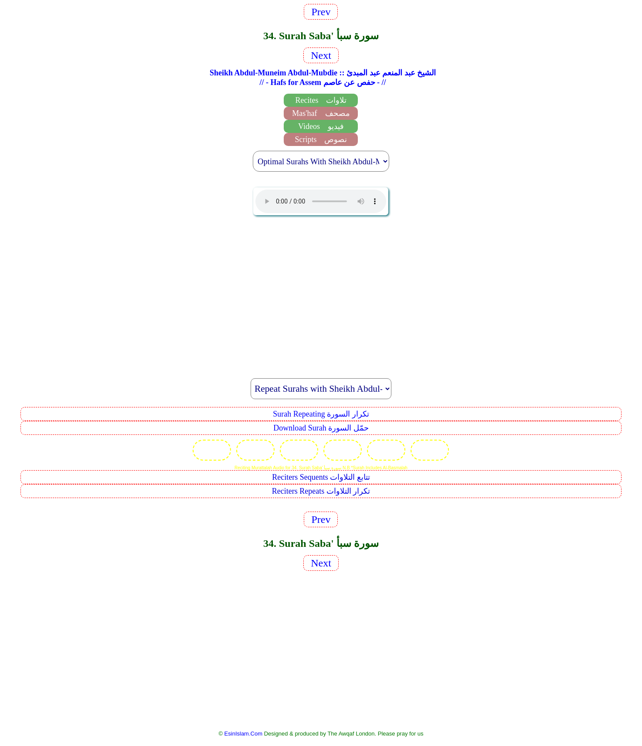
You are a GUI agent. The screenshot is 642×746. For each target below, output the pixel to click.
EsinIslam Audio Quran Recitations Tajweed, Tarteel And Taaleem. (320, 201)
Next (321, 55)
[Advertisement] (320, 292)
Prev (321, 11)
